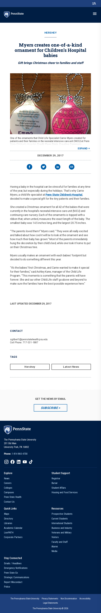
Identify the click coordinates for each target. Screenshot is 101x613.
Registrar (55, 478)
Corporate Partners (13, 537)
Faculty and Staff (59, 541)
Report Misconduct (13, 582)
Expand (83, 148)
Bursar (54, 483)
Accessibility (84, 598)
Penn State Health (12, 497)
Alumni (54, 546)
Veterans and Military (61, 532)
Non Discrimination (69, 598)
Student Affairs (58, 487)
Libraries (8, 523)
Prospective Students (61, 513)
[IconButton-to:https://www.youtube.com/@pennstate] (24, 461)
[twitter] (43, 167)
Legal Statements (50, 603)
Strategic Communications (16, 577)
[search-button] (94, 3)
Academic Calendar (13, 528)
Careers (7, 483)
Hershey (50, 32)
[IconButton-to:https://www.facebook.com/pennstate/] (12, 461)
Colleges (8, 487)
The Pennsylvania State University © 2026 (50, 608)
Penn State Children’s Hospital (64, 194)
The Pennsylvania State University (25, 598)
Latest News (71, 366)
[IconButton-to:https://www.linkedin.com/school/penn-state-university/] (18, 461)
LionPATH (8, 532)
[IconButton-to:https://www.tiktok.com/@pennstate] (30, 461)
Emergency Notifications (16, 568)
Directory (8, 518)
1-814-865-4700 (20, 453)
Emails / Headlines (13, 563)
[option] (16, 454)
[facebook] (29, 167)
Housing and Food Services (64, 492)
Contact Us (9, 501)
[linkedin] (57, 167)
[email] (71, 167)
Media (54, 551)
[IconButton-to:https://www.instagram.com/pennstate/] (6, 461)
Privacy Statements (50, 598)
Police (7, 586)
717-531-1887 (30, 342)
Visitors (55, 537)
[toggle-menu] (94, 13)
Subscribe (49, 408)
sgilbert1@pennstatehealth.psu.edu (28, 339)
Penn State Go (11, 572)
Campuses (9, 492)
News (6, 478)
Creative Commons (70, 144)
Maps (6, 513)
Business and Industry (61, 528)
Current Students (59, 518)
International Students (61, 523)
